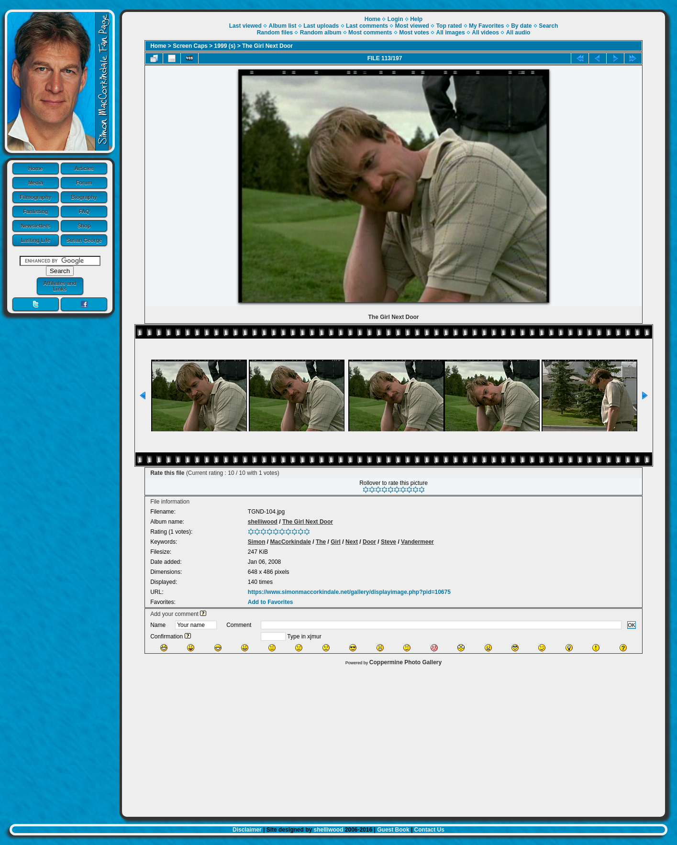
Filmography (35, 197)
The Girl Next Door (267, 46)
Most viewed (412, 25)
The (321, 541)
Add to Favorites (270, 602)
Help (416, 19)
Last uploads (321, 25)
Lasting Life (35, 240)
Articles (84, 168)
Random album (321, 32)
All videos (485, 32)
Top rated (449, 25)
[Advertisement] (393, 739)
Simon (257, 541)
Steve (388, 541)
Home (35, 168)
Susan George (84, 240)
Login (395, 19)
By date (521, 25)
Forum (84, 183)
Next (351, 541)
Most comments (370, 32)
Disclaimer (247, 829)
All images (450, 32)
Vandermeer (417, 541)
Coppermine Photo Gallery (405, 662)
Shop (84, 226)
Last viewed (245, 25)
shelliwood (262, 521)
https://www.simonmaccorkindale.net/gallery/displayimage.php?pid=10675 (349, 592)
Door (369, 541)
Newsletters (35, 226)
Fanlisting (35, 211)
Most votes (414, 32)
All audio (518, 32)
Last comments (367, 25)
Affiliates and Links (59, 286)
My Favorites (486, 25)
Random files (275, 32)
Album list (282, 25)
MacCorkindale (290, 541)
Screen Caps (190, 46)
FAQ (83, 211)
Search (548, 25)
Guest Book (393, 829)
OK (631, 625)
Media (35, 183)
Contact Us (429, 829)
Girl (336, 541)
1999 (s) (225, 46)
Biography (84, 197)
